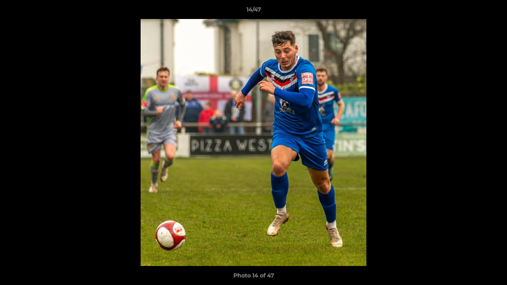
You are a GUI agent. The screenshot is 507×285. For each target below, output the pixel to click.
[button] (492, 11)
